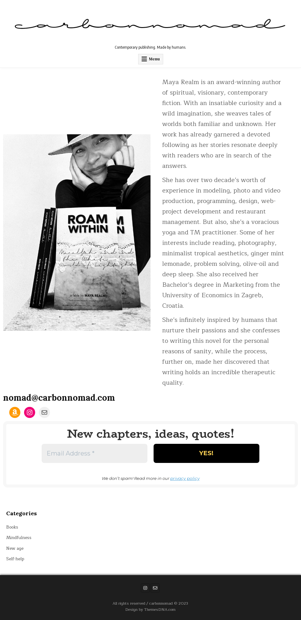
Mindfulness (18, 537)
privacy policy (185, 478)
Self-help (15, 558)
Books (12, 526)
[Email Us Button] (155, 588)
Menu (154, 59)
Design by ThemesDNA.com (150, 609)
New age (15, 548)
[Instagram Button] (145, 588)
